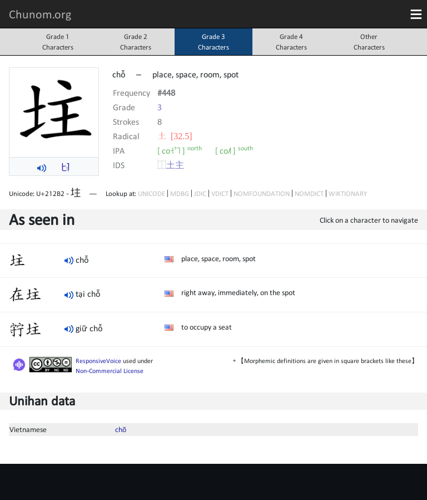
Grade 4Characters (291, 42)
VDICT (220, 193)
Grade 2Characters (135, 42)
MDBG (179, 193)
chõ (120, 429)
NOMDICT (309, 193)
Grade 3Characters (213, 42)
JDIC (200, 193)
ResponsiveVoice (98, 360)
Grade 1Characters (57, 42)
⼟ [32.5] (174, 135)
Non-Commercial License (109, 370)
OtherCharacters (369, 42)
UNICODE (151, 193)
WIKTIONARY (348, 193)
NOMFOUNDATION (262, 193)
